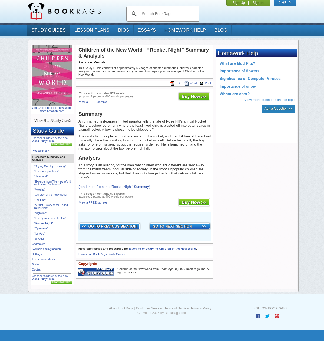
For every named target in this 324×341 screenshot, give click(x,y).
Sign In (258, 3)
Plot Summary (40, 150)
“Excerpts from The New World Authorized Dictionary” (52, 183)
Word (190, 83)
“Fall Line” (40, 199)
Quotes (36, 269)
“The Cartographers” (46, 171)
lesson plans (91, 30)
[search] (168, 14)
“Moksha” (39, 189)
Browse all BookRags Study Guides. (102, 254)
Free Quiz (38, 238)
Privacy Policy (201, 308)
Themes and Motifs (43, 259)
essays (147, 30)
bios (123, 30)
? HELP (285, 3)
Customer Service (149, 308)
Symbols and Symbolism (46, 249)
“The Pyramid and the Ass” (50, 218)
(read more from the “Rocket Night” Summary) (114, 187)
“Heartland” (41, 176)
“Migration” (40, 213)
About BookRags (121, 308)
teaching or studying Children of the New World (162, 248)
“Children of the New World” (50, 194)
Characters (38, 243)
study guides (48, 30)
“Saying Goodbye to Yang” (50, 166)
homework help (185, 30)
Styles (35, 264)
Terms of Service (176, 308)
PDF (175, 83)
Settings (37, 254)
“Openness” (41, 228)
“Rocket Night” (44, 223)
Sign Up (239, 3)
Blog (220, 30)
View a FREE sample (93, 101)
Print (205, 83)
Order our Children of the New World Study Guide (50, 140)
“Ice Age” (39, 233)
